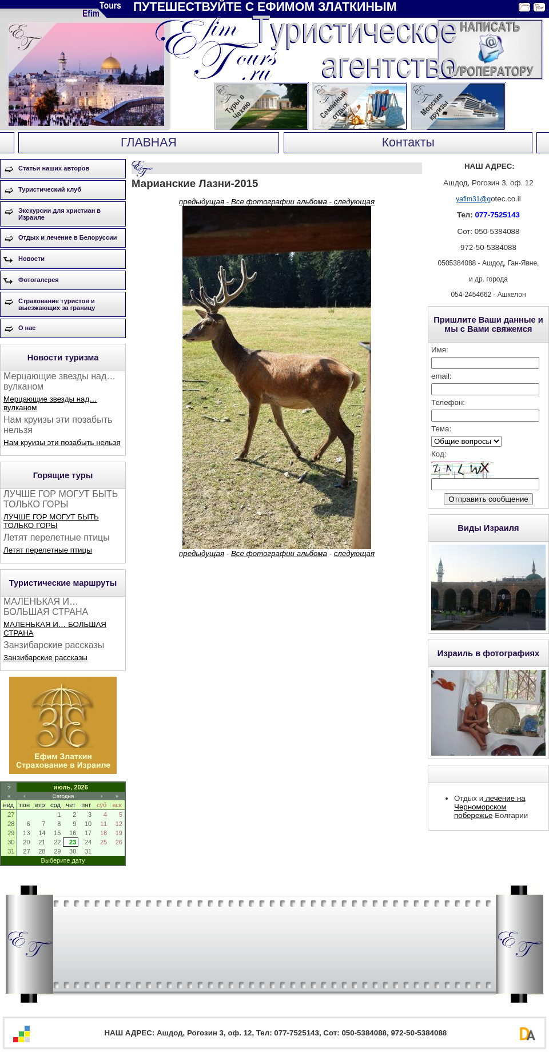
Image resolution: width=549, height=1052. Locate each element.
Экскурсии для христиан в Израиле (59, 214)
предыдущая (201, 201)
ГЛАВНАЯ (149, 142)
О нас (27, 327)
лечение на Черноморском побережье (490, 807)
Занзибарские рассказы (45, 657)
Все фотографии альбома (279, 201)
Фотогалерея (38, 279)
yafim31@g (473, 199)
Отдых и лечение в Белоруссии (67, 237)
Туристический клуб (49, 189)
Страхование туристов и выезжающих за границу (56, 304)
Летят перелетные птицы (47, 550)
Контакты (408, 142)
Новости (31, 258)
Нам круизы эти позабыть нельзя (62, 442)
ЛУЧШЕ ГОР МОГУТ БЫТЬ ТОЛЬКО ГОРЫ (51, 521)
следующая (354, 201)
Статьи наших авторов (53, 168)
